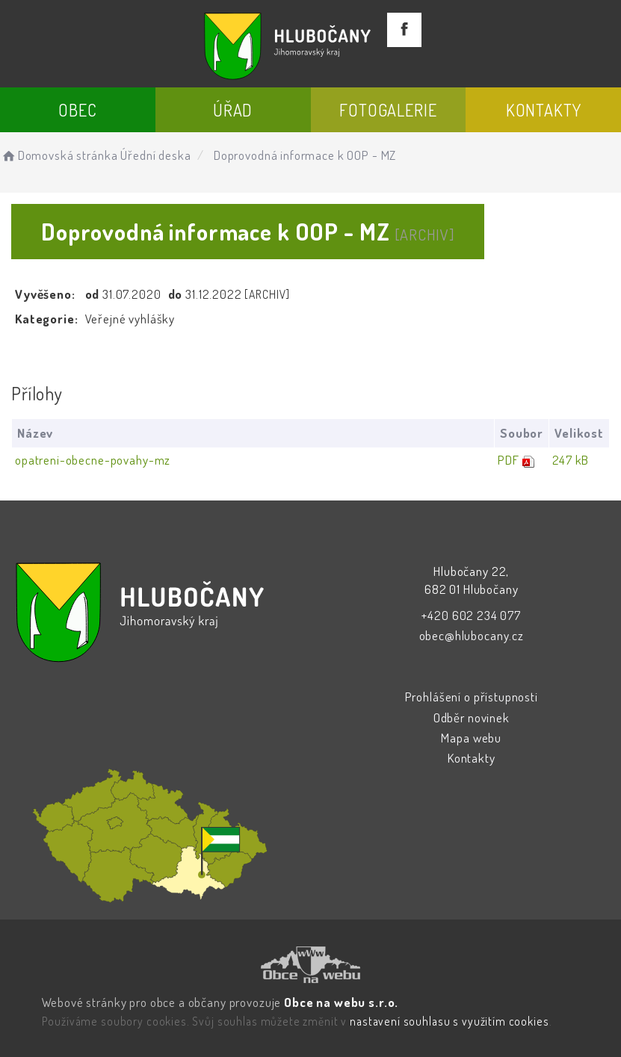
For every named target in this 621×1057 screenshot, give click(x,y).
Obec (77, 109)
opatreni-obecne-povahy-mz (92, 460)
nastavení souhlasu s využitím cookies (449, 1021)
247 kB (570, 460)
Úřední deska (155, 155)
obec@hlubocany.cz (471, 635)
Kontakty (543, 109)
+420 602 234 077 (471, 615)
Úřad (233, 109)
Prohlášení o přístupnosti (471, 696)
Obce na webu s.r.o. (341, 1002)
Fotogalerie (387, 109)
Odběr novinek (471, 717)
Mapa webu (471, 738)
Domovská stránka (58, 155)
